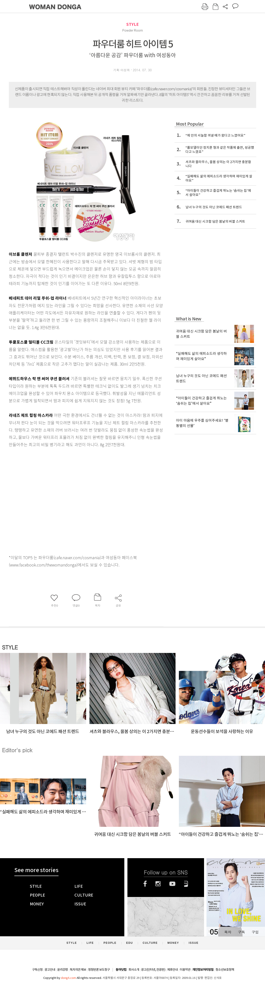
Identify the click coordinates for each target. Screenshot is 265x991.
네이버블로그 (186, 883)
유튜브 (172, 883)
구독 (241, 932)
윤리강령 (62, 970)
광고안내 (50, 970)
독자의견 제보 (78, 970)
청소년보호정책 (225, 970)
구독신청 (37, 970)
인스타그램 (158, 883)
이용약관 (185, 970)
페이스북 (145, 883)
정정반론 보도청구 (99, 970)
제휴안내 (172, 970)
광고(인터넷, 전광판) (153, 970)
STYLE (132, 24)
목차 (227, 932)
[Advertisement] (44, 500)
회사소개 (134, 970)
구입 (255, 932)
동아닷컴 (121, 970)
